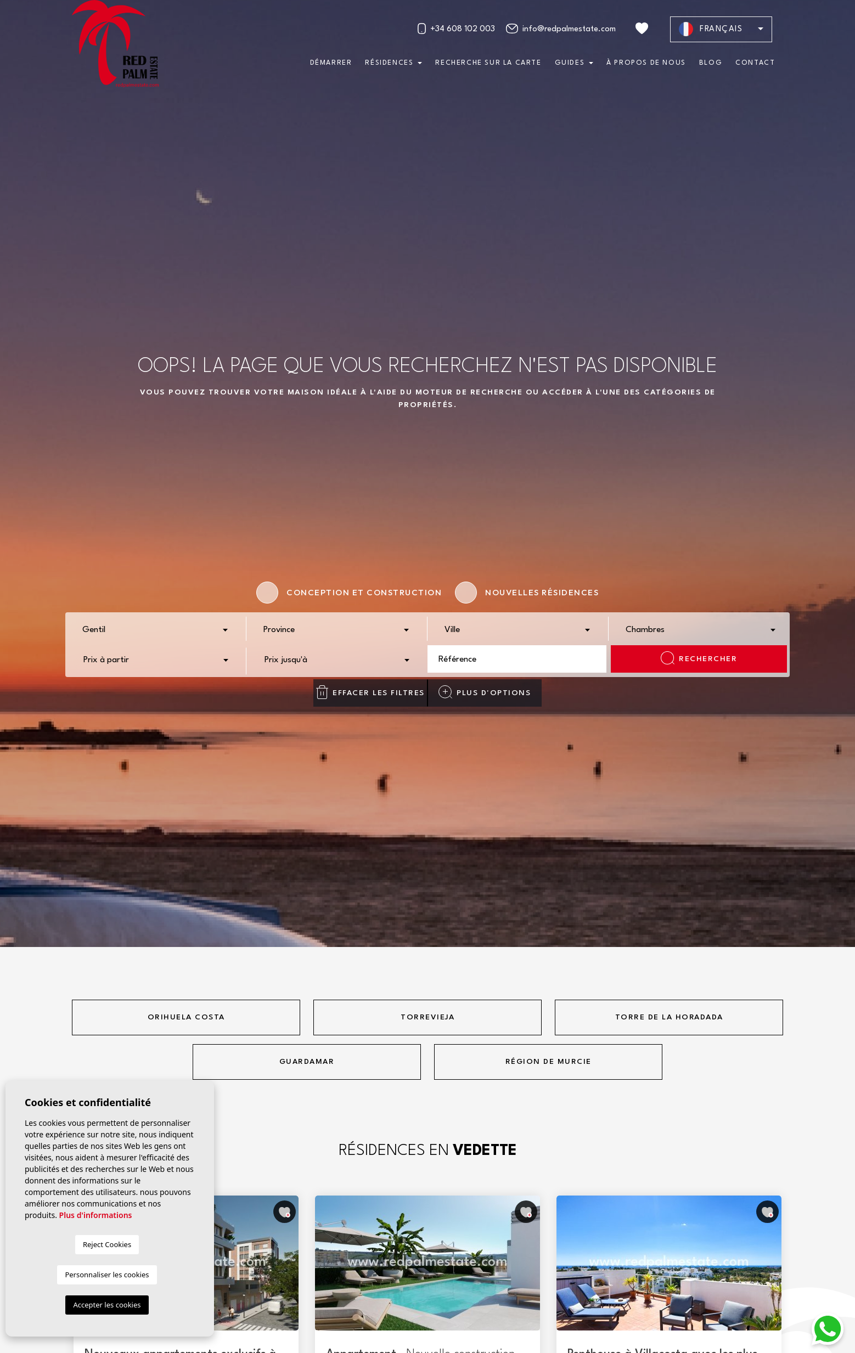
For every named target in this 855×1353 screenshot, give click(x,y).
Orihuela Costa (186, 1017)
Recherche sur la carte (488, 63)
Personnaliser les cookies (107, 1274)
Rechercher (699, 657)
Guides (570, 63)
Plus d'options (484, 691)
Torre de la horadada (669, 1017)
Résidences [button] (389, 63)
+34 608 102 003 (456, 28)
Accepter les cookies (106, 1305)
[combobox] (155, 629)
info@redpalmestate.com (561, 28)
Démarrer (331, 63)
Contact (755, 63)
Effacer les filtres (370, 692)
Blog (710, 63)
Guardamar (307, 1062)
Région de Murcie (548, 1062)
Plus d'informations (95, 1215)
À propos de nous (646, 63)
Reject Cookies (107, 1244)
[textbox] (158, 630)
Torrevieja (427, 1017)
